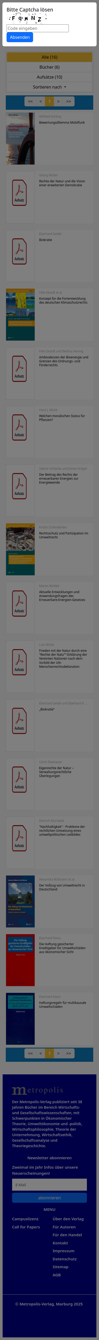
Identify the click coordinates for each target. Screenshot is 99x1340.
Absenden (20, 37)
